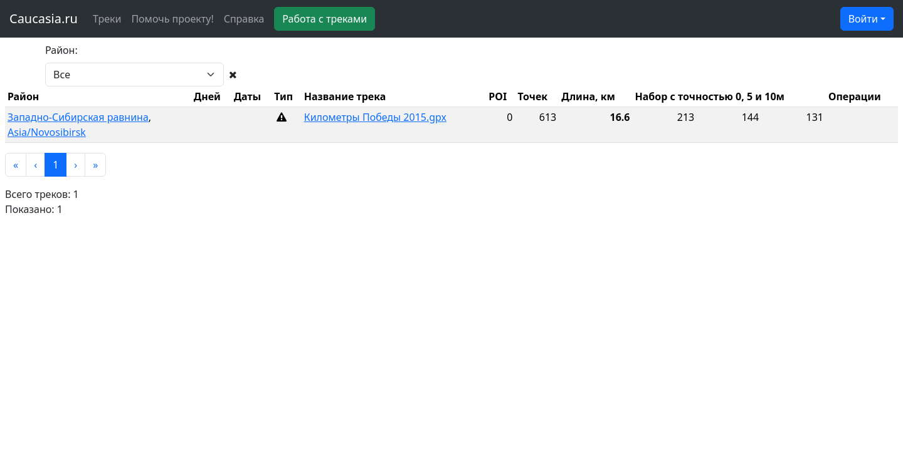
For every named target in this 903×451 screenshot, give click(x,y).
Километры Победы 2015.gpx (375, 117)
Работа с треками (324, 19)
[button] (15, 165)
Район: (61, 50)
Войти (863, 19)
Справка (244, 19)
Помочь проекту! (172, 19)
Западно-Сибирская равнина (78, 117)
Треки (107, 19)
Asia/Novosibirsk (47, 132)
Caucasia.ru (43, 18)
